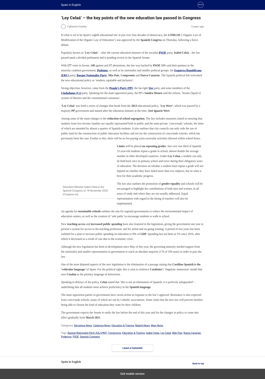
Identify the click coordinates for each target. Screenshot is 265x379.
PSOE (162, 52)
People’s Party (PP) (121, 88)
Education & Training (123, 325)
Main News (157, 325)
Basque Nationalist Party (92, 75)
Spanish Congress (90, 336)
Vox (150, 88)
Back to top (198, 363)
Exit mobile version (132, 373)
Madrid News (142, 325)
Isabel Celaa (152, 333)
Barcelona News (83, 325)
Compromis (114, 333)
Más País (177, 333)
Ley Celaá (165, 333)
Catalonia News (102, 325)
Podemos (66, 336)
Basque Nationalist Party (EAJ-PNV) (87, 333)
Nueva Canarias (192, 333)
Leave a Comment (133, 348)
